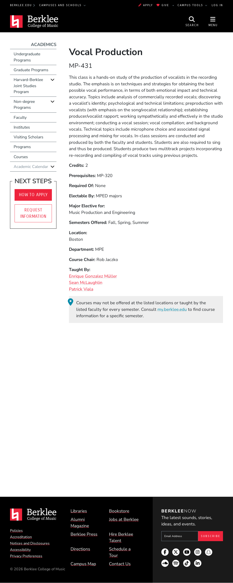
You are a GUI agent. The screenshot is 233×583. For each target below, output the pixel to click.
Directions (80, 549)
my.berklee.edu (172, 309)
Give (163, 5)
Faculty (20, 117)
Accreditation (21, 537)
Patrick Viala (81, 289)
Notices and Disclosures (30, 543)
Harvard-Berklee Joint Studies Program (28, 85)
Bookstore (119, 511)
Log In (217, 5)
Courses (21, 157)
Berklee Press (84, 534)
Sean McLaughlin (85, 283)
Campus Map (83, 564)
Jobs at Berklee (124, 519)
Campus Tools (190, 5)
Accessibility (20, 549)
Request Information (33, 213)
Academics (43, 45)
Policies (16, 530)
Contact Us (120, 564)
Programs (22, 147)
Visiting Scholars (28, 137)
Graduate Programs (31, 70)
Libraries (79, 511)
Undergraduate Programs (27, 57)
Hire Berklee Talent (121, 537)
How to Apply (33, 194)
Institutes (22, 127)
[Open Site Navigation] (213, 21)
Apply (145, 5)
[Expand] (52, 79)
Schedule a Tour (120, 552)
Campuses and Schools (61, 5)
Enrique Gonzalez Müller (93, 276)
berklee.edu (21, 5)
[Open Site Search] (192, 21)
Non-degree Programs (24, 104)
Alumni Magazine (80, 523)
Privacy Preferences (26, 556)
